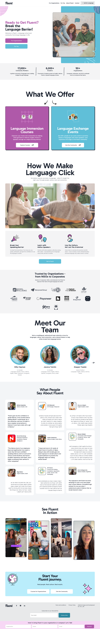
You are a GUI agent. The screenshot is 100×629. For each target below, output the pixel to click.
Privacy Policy (72, 605)
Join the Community (62, 591)
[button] (88, 3)
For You (63, 3)
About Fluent (70, 3)
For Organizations (54, 3)
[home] (9, 3)
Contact (77, 3)
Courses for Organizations (38, 591)
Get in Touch (50, 261)
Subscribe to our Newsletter (50, 611)
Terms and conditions (60, 605)
